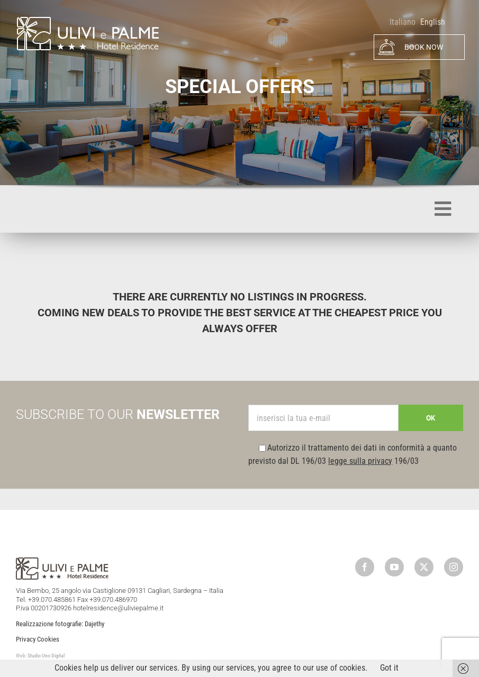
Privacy (25, 639)
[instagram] (453, 567)
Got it (389, 668)
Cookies (48, 639)
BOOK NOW (410, 47)
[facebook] (364, 567)
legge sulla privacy (360, 461)
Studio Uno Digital (46, 655)
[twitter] (423, 567)
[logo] (87, 20)
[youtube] (394, 567)
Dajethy (94, 624)
